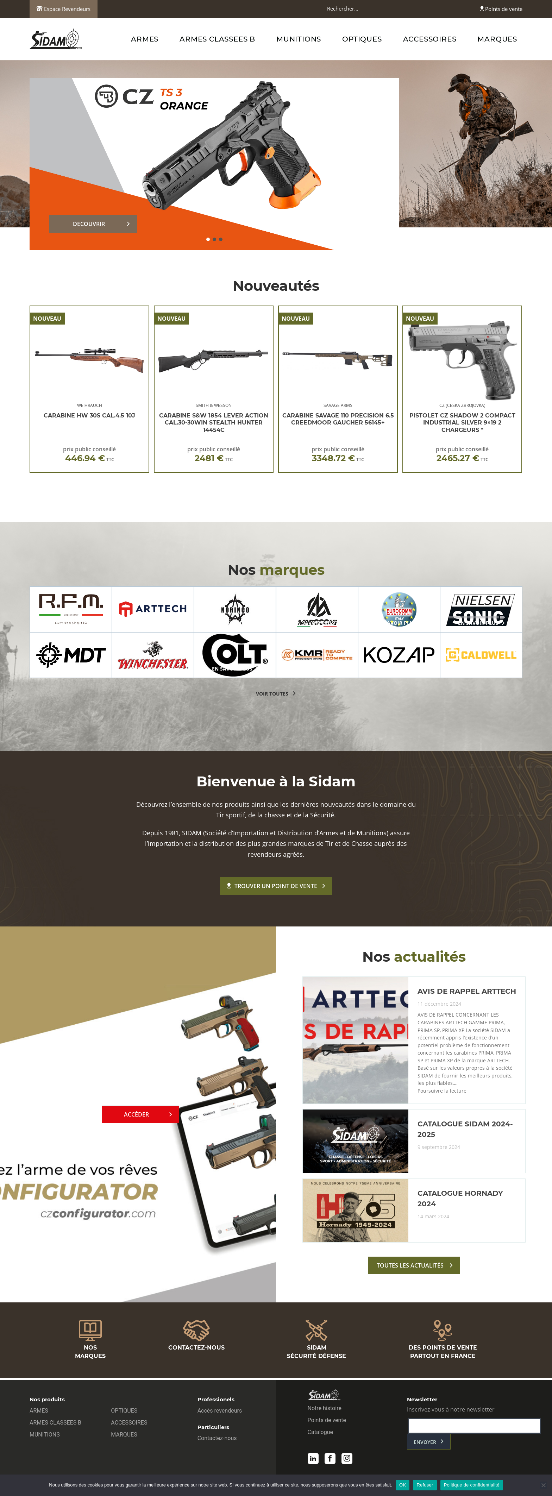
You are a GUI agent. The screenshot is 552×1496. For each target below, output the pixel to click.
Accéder (136, 1116)
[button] (208, 239)
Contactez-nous (217, 1440)
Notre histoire (324, 1410)
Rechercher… (342, 8)
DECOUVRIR (89, 224)
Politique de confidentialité (472, 1485)
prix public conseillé (89, 454)
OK (402, 1485)
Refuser (424, 1485)
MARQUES (497, 39)
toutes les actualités (410, 1269)
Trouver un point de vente (272, 886)
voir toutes (272, 693)
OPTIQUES (362, 39)
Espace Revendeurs (63, 8)
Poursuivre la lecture (443, 1094)
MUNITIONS (298, 39)
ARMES (144, 39)
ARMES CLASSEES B (217, 39)
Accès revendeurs (219, 1412)
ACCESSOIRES (430, 39)
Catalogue (320, 1434)
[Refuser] (543, 1485)
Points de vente (501, 8)
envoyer (425, 1443)
